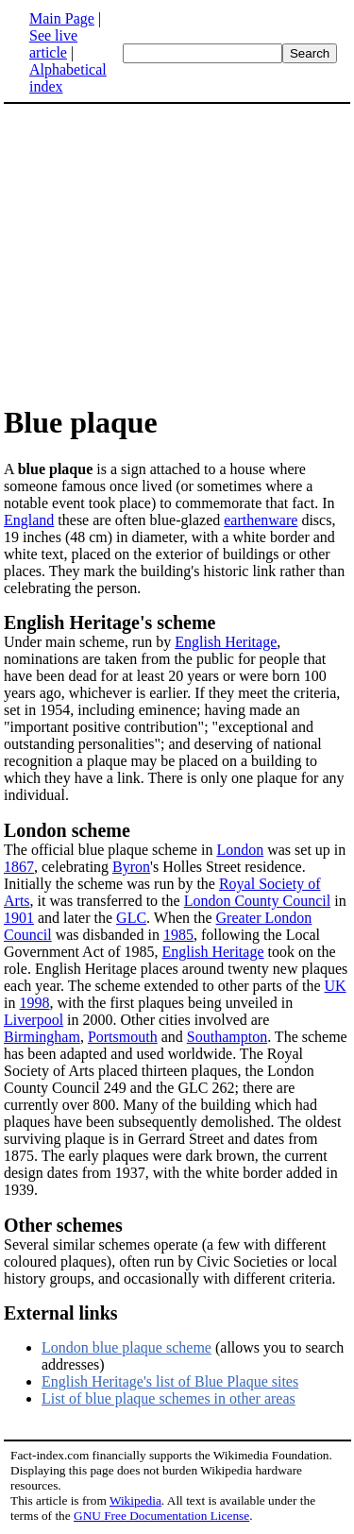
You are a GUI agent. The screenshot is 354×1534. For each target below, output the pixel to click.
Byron (131, 867)
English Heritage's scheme (109, 622)
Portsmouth (123, 1037)
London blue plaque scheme (126, 1347)
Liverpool (33, 1020)
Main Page (61, 18)
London (239, 850)
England (29, 520)
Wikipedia (135, 1500)
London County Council (257, 901)
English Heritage (226, 642)
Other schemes (63, 1225)
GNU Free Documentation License (161, 1515)
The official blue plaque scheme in (110, 850)
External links (61, 1313)
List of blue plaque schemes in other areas (168, 1398)
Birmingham (42, 1037)
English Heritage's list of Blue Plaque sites (170, 1381)
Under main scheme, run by (89, 642)
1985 (178, 935)
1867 (19, 867)
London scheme (67, 830)
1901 (19, 918)
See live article (53, 43)
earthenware (260, 520)
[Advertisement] (162, 253)
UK (335, 986)
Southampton (227, 1037)
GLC (131, 918)
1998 (34, 1003)
